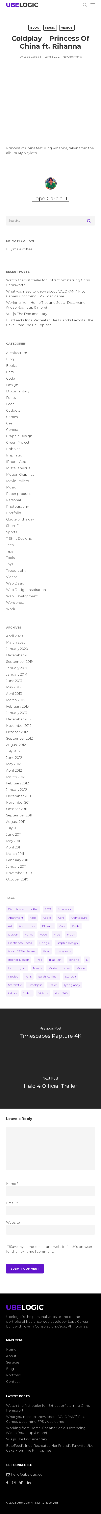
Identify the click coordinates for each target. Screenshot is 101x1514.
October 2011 (16, 809)
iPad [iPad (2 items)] (39, 960)
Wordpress (15, 603)
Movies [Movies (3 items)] (13, 976)
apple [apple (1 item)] (47, 917)
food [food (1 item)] (43, 934)
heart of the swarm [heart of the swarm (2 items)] (22, 951)
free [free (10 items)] (57, 934)
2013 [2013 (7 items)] (48, 909)
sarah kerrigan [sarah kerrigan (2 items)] (48, 976)
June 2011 (13, 834)
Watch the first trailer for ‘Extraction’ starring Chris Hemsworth (48, 282)
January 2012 (16, 790)
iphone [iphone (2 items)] (74, 960)
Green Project (17, 442)
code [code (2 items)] (76, 926)
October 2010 (17, 879)
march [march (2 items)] (37, 968)
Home (11, 1350)
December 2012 (19, 719)
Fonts (11, 398)
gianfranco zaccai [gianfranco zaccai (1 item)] (20, 943)
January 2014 (16, 674)
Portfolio (13, 513)
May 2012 (13, 764)
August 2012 (16, 745)
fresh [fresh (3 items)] (71, 934)
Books (11, 366)
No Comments (72, 56)
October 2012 (17, 732)
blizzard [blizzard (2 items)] (47, 926)
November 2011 (18, 802)
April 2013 (14, 694)
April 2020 (14, 636)
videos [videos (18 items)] (43, 993)
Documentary (17, 391)
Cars (9, 372)
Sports (11, 532)
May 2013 (13, 687)
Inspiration (15, 455)
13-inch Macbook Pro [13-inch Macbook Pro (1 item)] (23, 909)
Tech (10, 545)
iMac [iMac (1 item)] (46, 951)
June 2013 (14, 681)
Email (12, 1203)
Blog (34, 27)
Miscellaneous (18, 468)
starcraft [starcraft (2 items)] (70, 976)
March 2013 (15, 700)
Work (10, 609)
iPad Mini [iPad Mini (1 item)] (55, 960)
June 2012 (14, 758)
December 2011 (18, 796)
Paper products (19, 494)
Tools (10, 558)
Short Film (15, 526)
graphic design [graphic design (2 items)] (67, 943)
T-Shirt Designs (19, 538)
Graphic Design (19, 436)
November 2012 (18, 726)
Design (12, 385)
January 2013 (16, 713)
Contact (13, 1382)
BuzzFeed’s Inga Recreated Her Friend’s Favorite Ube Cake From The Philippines (49, 322)
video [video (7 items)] (27, 993)
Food (10, 404)
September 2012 (19, 738)
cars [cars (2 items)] (62, 926)
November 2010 (19, 873)
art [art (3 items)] (10, 926)
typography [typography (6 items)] (72, 985)
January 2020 (17, 649)
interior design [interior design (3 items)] (18, 960)
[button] (92, 5)
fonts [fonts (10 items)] (29, 934)
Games (12, 417)
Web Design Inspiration (26, 590)
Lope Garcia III (32, 56)
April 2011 (13, 847)
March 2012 (15, 777)
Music (50, 27)
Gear (10, 423)
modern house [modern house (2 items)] (59, 968)
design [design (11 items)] (13, 934)
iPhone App (16, 462)
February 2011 (17, 860)
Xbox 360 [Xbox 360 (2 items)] (61, 993)
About (11, 1356)
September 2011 (19, 815)
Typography (16, 571)
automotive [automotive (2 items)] (27, 926)
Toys (9, 564)
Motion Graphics (20, 474)
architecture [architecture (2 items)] (79, 917)
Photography (17, 506)
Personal (13, 500)
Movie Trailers (17, 481)
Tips (9, 551)
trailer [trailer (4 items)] (53, 985)
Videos (67, 27)
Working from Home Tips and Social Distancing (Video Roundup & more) (46, 305)
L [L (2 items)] (87, 960)
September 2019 (19, 662)
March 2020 (16, 642)
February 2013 (17, 706)
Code (10, 378)
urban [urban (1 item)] (12, 993)
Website (13, 1222)
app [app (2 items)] (33, 917)
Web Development (22, 596)
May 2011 (13, 841)
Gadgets (13, 410)
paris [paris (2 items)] (28, 976)
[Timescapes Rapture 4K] (50, 1034)
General (12, 430)
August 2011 (15, 822)
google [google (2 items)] (44, 943)
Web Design (16, 583)
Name (12, 1184)
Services (12, 1362)
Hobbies (13, 449)
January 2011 (16, 866)
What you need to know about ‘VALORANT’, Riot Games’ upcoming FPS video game (45, 294)
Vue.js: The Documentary (26, 314)
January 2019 (16, 668)
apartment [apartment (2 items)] (15, 917)
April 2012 (14, 770)
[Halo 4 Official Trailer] (50, 1084)
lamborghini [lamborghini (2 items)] (17, 968)
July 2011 (13, 828)
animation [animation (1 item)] (65, 909)
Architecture (16, 353)
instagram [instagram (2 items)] (64, 951)
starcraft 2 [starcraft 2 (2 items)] (15, 985)
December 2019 (19, 655)
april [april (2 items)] (61, 917)
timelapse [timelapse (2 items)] (35, 985)
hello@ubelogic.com (26, 1474)
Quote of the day (20, 519)
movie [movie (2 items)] (80, 968)
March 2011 (15, 854)
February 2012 (17, 783)
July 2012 (13, 751)
